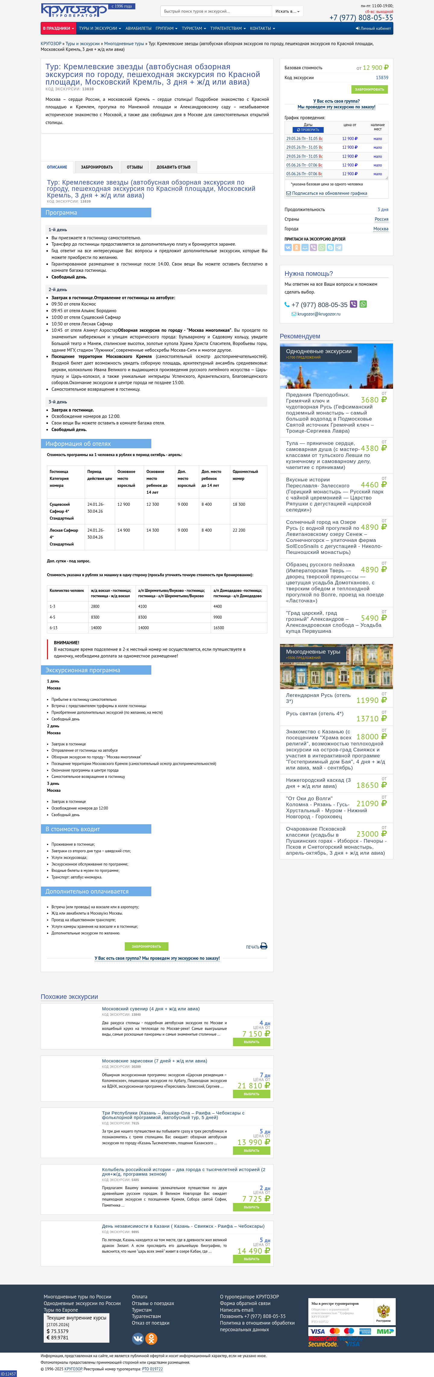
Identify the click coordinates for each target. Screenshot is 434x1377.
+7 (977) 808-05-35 (361, 17)
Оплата (140, 1296)
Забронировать (369, 89)
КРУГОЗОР (73, 1369)
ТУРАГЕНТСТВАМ (228, 28)
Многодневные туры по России (77, 1296)
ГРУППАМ (167, 28)
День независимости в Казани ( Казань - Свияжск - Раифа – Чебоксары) (183, 1226)
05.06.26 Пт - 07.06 (304, 165)
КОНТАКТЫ (262, 28)
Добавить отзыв (174, 167)
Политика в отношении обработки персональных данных (257, 1326)
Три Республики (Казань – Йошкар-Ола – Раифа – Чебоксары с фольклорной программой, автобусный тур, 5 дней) (173, 1115)
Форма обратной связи (245, 1303)
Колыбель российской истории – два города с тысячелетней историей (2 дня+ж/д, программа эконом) (184, 1172)
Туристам (142, 1310)
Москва (380, 228)
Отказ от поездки (151, 1322)
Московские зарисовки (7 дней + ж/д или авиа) (154, 1060)
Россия (381, 219)
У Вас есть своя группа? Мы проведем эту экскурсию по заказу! (157, 958)
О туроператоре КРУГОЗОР (249, 1296)
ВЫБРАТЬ (251, 1042)
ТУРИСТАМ (194, 28)
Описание (57, 167)
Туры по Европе (61, 1310)
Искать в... (288, 11)
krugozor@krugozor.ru (316, 314)
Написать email (236, 1310)
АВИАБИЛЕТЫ (138, 28)
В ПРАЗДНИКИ (58, 28)
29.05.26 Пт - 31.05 (304, 138)
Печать (257, 946)
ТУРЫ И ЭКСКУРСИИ (100, 28)
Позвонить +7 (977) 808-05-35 (253, 1316)
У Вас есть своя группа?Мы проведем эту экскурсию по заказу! (337, 104)
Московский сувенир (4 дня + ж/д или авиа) (151, 1008)
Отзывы (135, 167)
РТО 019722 (152, 1369)
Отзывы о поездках (153, 1303)
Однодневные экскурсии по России (82, 1303)
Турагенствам (146, 1316)
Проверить (308, 130)
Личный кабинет (373, 28)
